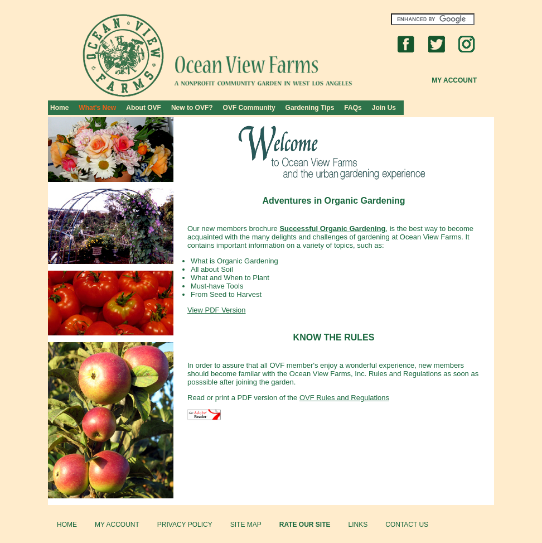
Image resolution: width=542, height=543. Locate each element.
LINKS (358, 524)
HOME (67, 524)
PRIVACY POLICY (184, 524)
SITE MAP (246, 524)
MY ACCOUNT (117, 524)
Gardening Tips (310, 108)
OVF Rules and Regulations (344, 397)
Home (59, 108)
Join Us (384, 108)
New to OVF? (192, 108)
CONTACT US (406, 524)
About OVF (143, 108)
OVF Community (249, 108)
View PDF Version (216, 310)
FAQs (352, 108)
